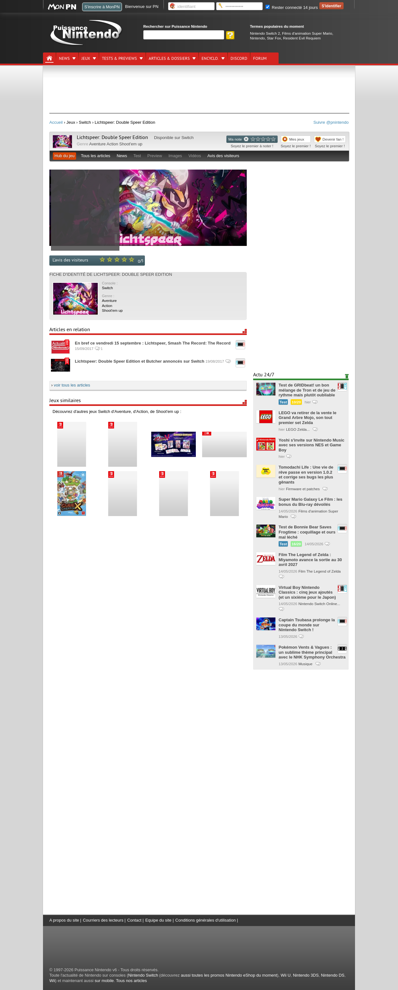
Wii (52, 980)
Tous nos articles (131, 980)
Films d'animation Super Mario (307, 33)
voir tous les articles (72, 385)
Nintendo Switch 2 (265, 33)
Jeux (86, 58)
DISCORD (239, 58)
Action (112, 144)
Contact (134, 920)
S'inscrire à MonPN (102, 6)
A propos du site (64, 920)
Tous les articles (95, 155)
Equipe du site (158, 920)
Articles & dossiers (169, 58)
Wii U (286, 975)
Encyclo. (210, 58)
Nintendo (257, 38)
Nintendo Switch (143, 975)
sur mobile (104, 980)
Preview (154, 155)
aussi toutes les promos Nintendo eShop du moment (229, 975)
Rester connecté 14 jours (292, 7)
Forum (260, 58)
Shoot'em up (131, 144)
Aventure (97, 144)
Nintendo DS (333, 975)
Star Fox (274, 38)
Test (137, 155)
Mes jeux (296, 139)
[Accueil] (49, 58)
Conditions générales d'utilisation (205, 920)
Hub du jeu (64, 155)
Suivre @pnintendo (331, 122)
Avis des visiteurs (223, 155)
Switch (187, 137)
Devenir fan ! (333, 139)
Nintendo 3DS (306, 975)
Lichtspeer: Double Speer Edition (112, 137)
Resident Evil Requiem (302, 38)
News (64, 58)
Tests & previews (119, 58)
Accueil (56, 122)
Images (175, 155)
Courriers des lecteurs (103, 920)
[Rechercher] (183, 34)
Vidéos (194, 155)
